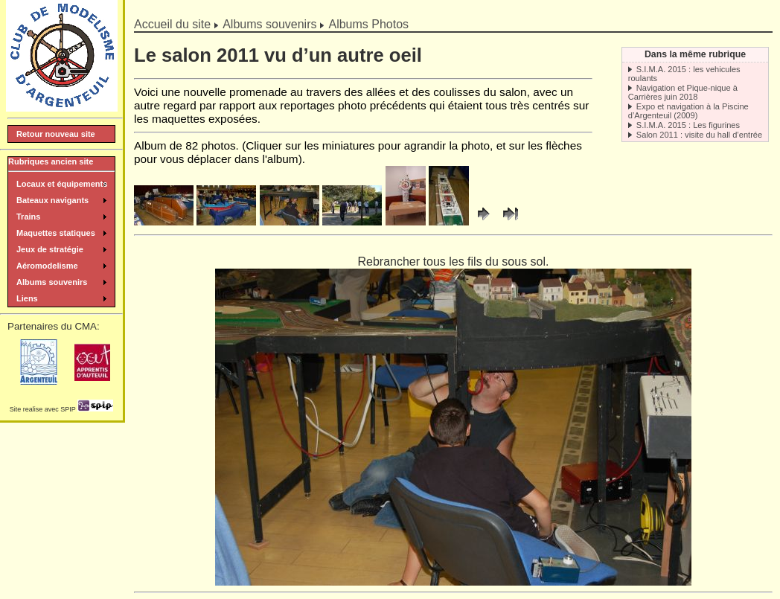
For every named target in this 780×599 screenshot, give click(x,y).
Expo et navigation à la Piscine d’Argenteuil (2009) (688, 111)
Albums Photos (368, 24)
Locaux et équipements (61, 183)
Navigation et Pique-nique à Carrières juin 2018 (683, 92)
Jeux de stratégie (49, 249)
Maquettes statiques (55, 232)
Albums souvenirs (269, 24)
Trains (28, 216)
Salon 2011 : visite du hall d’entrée (699, 134)
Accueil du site (172, 24)
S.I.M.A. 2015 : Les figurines (688, 125)
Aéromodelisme (47, 265)
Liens (27, 298)
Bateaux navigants (52, 200)
